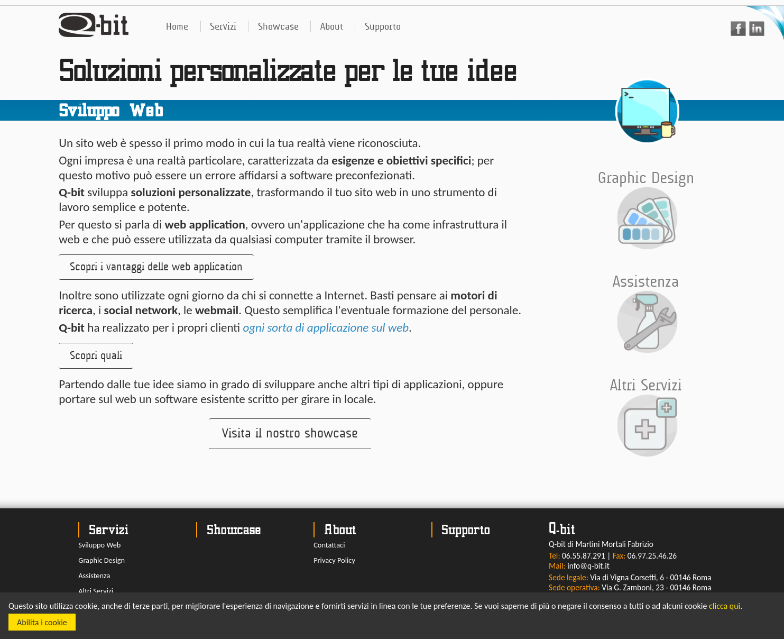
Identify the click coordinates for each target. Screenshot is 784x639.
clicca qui (724, 606)
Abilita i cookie (42, 622)
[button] (156, 267)
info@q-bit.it (588, 566)
